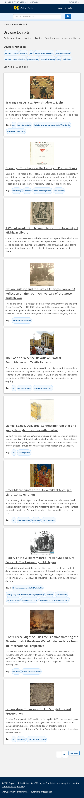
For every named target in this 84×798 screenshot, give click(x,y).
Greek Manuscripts (23, 520)
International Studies (48, 59)
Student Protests (61, 595)
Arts (31, 53)
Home (6, 24)
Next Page (74, 753)
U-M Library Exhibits (11, 53)
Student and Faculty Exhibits (44, 53)
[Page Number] (59, 754)
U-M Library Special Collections (15, 59)
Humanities (23, 53)
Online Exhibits (28, 8)
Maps (59, 59)
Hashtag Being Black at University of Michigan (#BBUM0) (25, 595)
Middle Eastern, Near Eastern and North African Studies (52, 125)
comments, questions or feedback (35, 791)
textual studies (59, 191)
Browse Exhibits (65, 8)
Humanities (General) (63, 53)
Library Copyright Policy (13, 786)
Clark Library (67, 59)
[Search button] (68, 16)
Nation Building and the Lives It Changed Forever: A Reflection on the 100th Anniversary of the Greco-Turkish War (40, 293)
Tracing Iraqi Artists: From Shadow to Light (34, 102)
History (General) (33, 59)
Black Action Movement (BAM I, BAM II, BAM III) (27, 588)
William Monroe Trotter (30, 600)
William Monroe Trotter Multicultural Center (54, 600)
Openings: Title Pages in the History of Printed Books (41, 168)
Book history (16, 191)
